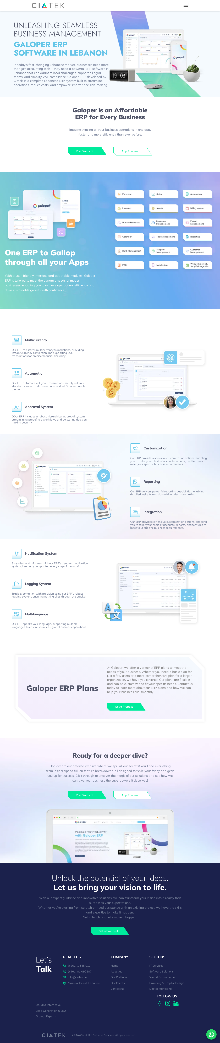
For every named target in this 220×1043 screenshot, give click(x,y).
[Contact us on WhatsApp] (211, 1034)
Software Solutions (161, 971)
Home (114, 965)
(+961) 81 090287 (77, 971)
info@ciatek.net (75, 977)
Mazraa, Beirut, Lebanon (81, 983)
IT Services (156, 965)
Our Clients (118, 983)
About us (116, 971)
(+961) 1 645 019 (77, 965)
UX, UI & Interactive (48, 1005)
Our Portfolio (119, 977)
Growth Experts (46, 1016)
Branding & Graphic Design (166, 983)
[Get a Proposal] (126, 707)
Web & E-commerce (162, 977)
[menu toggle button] (185, 5)
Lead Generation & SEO (51, 1010)
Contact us (117, 988)
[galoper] (87, 151)
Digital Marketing (160, 988)
